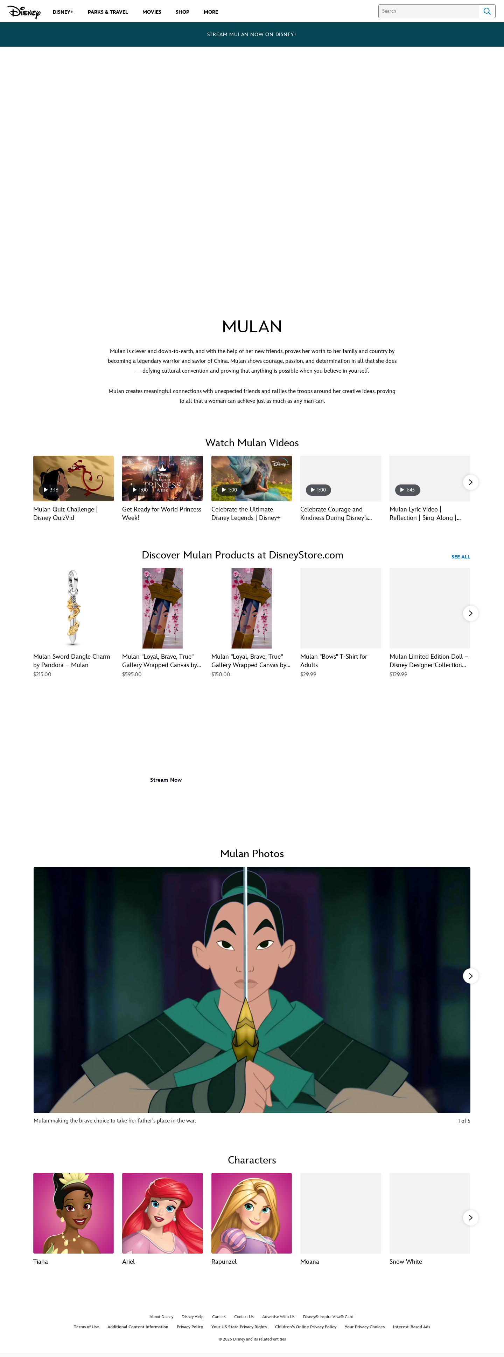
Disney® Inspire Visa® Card (328, 1320)
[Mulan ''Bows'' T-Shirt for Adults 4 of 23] (340, 608)
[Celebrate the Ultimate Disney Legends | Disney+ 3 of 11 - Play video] (251, 478)
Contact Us (244, 1320)
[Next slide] (459, 1002)
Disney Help (193, 1320)
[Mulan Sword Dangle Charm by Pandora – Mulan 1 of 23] (73, 608)
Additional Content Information (137, 1331)
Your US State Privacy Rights (239, 1331)
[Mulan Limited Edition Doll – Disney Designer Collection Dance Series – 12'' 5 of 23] (430, 608)
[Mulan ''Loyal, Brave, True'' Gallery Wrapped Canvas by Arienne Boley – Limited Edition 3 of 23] (251, 608)
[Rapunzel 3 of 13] (251, 1215)
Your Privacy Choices (365, 1331)
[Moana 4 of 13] (340, 1215)
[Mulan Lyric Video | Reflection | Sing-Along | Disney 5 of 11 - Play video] (430, 478)
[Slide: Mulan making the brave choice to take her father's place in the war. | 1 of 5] (252, 1002)
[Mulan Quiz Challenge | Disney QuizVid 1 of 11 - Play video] (73, 478)
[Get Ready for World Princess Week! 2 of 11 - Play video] (162, 478)
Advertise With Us (278, 1320)
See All (460, 557)
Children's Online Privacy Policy (305, 1331)
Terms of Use (86, 1331)
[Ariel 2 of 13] (162, 1215)
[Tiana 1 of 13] (73, 1215)
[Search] (428, 11)
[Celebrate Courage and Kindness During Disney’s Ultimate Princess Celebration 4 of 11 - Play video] (340, 478)
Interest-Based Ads (411, 1331)
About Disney (161, 1320)
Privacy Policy (190, 1331)
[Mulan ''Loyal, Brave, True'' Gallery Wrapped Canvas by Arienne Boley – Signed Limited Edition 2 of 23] (162, 608)
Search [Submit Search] (487, 11)
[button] (470, 482)
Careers (219, 1320)
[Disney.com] (24, 13)
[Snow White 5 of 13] (430, 1215)
